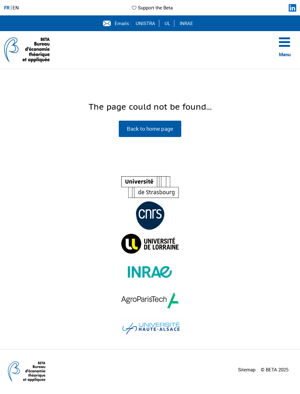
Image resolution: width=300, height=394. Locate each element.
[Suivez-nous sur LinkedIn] (292, 8)
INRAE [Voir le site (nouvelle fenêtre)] (186, 23)
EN (16, 7)
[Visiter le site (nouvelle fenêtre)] (150, 187)
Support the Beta (152, 7)
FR (7, 7)
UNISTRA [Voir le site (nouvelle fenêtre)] (145, 23)
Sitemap (246, 369)
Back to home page (150, 128)
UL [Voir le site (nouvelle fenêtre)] (167, 23)
